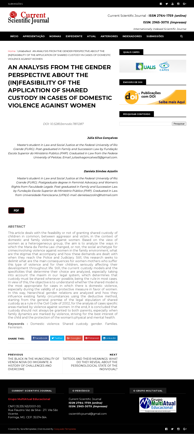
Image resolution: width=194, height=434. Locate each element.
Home (12, 51)
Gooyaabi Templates (65, 429)
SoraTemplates (28, 429)
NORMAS (55, 36)
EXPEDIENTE (74, 36)
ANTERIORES (109, 36)
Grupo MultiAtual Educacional (29, 399)
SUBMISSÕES (15, 3)
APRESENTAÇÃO (34, 36)
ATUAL (91, 36)
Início (14, 36)
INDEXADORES (132, 36)
